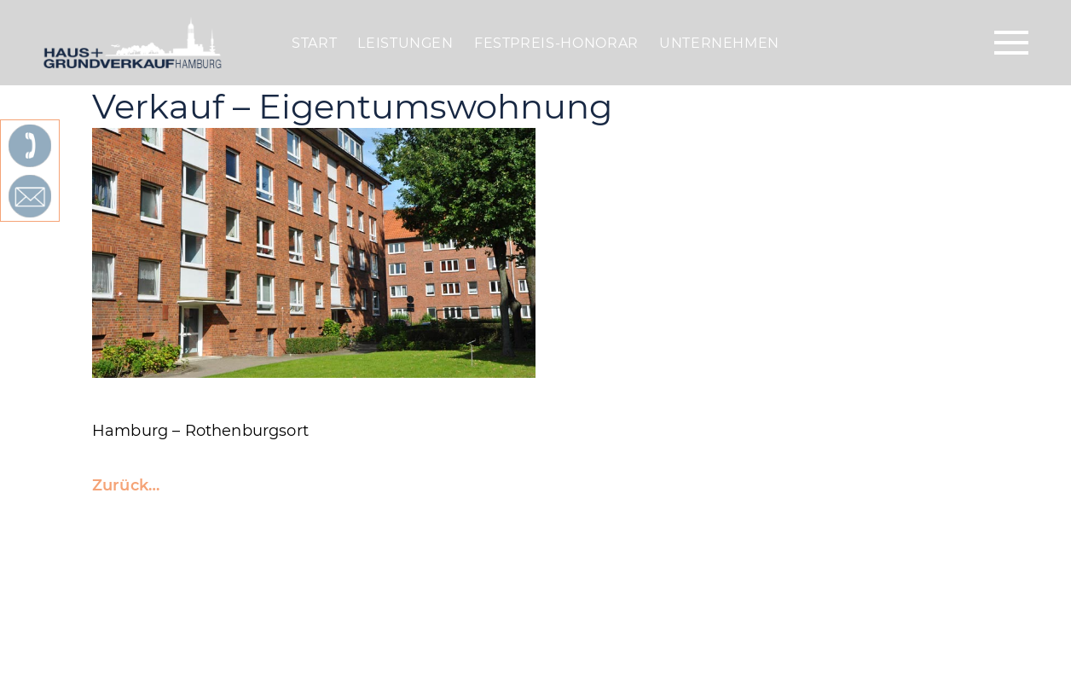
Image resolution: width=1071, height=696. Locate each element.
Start (314, 43)
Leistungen (405, 43)
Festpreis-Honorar (556, 43)
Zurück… (125, 485)
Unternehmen (719, 43)
